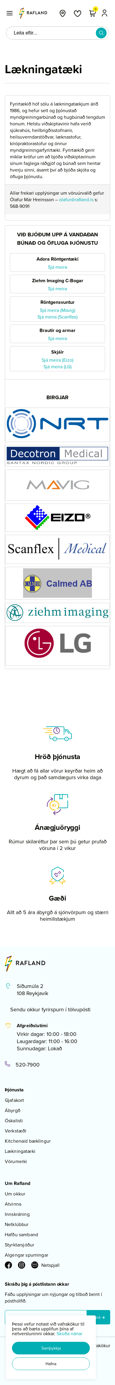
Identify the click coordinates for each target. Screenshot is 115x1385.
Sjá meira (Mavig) (57, 310)
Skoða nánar (69, 1333)
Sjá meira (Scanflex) (57, 316)
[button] (51, 1348)
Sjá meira (57, 267)
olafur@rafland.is (76, 199)
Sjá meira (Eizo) (57, 360)
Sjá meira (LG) (57, 366)
